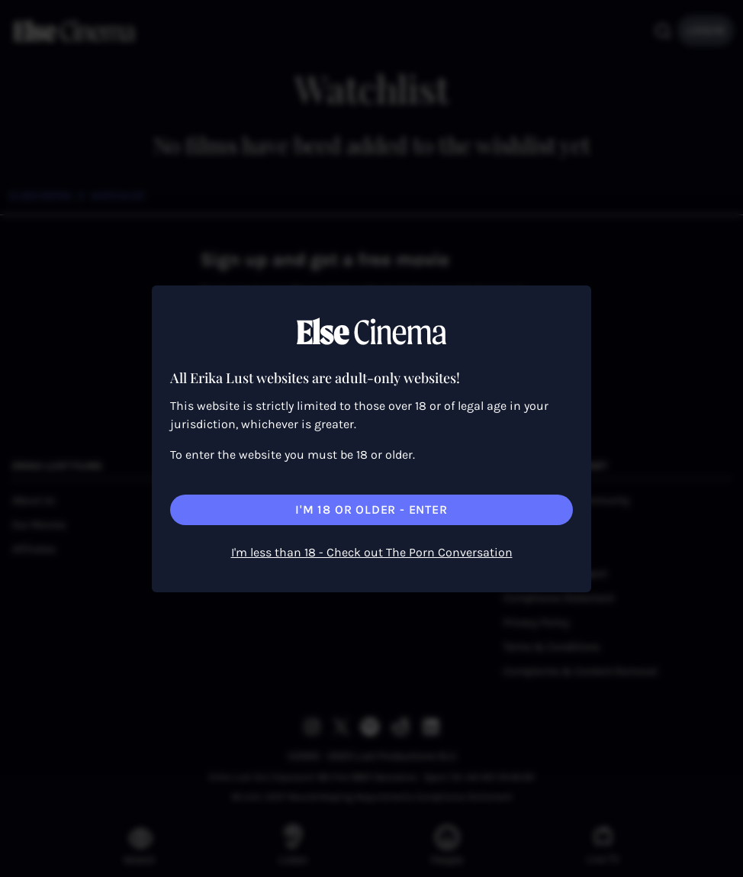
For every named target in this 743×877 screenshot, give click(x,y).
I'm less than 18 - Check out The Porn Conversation (372, 552)
